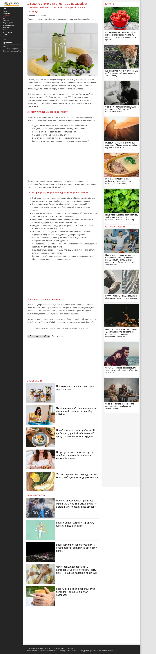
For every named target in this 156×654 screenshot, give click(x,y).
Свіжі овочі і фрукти (63, 328)
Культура (6, 20)
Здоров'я (44, 15)
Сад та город (7, 32)
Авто (4, 9)
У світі (5, 39)
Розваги (5, 30)
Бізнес (5, 11)
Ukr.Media (80, 89)
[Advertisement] (62, 160)
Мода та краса (8, 23)
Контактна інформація (11, 49)
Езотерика (6, 13)
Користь (50, 328)
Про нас (6, 46)
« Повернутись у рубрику (39, 336)
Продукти (41, 328)
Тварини (5, 37)
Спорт (5, 34)
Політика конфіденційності (13, 51)
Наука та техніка (8, 25)
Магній (85, 328)
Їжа (4, 18)
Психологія (6, 27)
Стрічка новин (58, 336)
